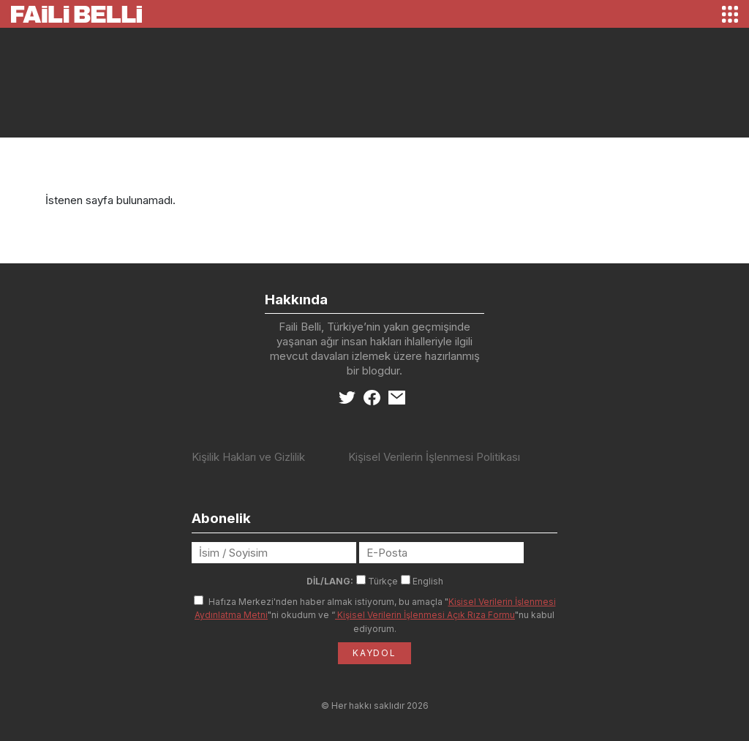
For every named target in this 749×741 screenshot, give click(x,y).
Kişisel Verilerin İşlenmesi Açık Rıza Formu (425, 614)
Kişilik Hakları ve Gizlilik (248, 457)
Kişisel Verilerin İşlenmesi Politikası (434, 457)
